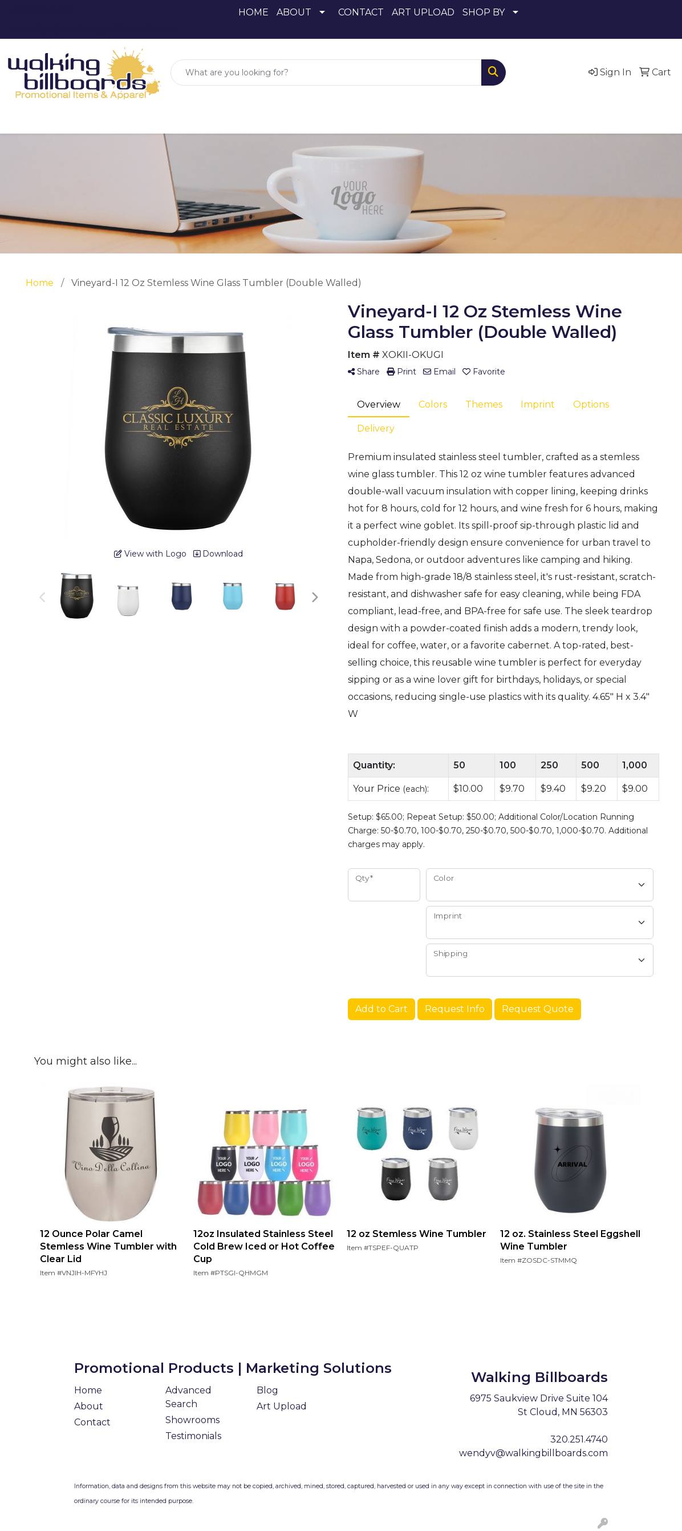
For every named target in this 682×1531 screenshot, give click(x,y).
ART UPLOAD (423, 12)
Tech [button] (496, 119)
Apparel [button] (87, 119)
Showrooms (192, 1420)
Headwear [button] (346, 119)
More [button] (591, 119)
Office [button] (452, 119)
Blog (267, 1390)
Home (88, 1390)
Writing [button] (544, 119)
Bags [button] (188, 119)
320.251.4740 (43, 9)
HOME (253, 12)
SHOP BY (483, 12)
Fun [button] (294, 119)
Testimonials (193, 1436)
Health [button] (404, 119)
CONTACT (361, 12)
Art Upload (282, 1406)
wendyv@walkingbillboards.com (94, 29)
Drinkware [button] (242, 119)
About (88, 1406)
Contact (92, 1422)
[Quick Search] (326, 72)
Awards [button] (141, 119)
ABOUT (294, 12)
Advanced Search (188, 1397)
